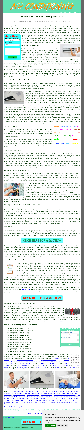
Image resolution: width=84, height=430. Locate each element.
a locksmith (8, 363)
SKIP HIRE (41, 365)
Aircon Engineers (67, 393)
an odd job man (41, 367)
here (61, 321)
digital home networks (48, 360)
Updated (12, 417)
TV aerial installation (60, 365)
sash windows (73, 367)
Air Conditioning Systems (36, 398)
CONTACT (70, 12)
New (9, 417)
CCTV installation (56, 362)
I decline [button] (53, 425)
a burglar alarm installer (47, 363)
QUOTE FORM (26, 289)
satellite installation (25, 360)
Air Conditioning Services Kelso (20, 325)
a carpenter (56, 358)
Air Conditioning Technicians (45, 402)
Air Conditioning (17, 393)
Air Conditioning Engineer (69, 397)
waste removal (25, 363)
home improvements (24, 365)
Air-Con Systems (33, 395)
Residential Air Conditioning (64, 395)
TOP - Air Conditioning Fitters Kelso (17, 407)
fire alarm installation (34, 362)
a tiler (57, 367)
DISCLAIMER (76, 12)
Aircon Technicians (32, 393)
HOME (61, 12)
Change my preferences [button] (62, 425)
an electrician (22, 367)
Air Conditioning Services (50, 393)
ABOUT (65, 12)
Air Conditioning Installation (39, 391)
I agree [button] (47, 425)
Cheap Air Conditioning (39, 400)
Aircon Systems (46, 395)
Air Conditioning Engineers (18, 391)
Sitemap (5, 417)
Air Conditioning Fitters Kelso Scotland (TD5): (21, 25)
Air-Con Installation (59, 391)
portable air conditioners (58, 270)
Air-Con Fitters (19, 395)
